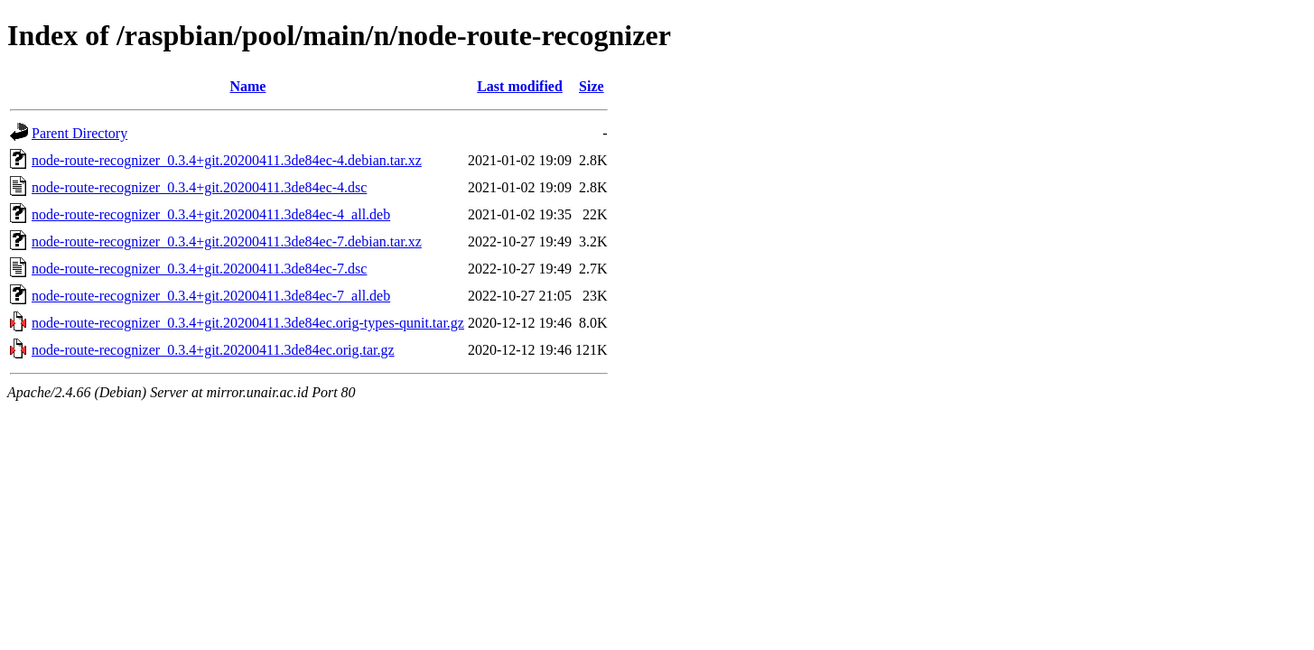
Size (591, 86)
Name (247, 86)
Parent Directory (79, 133)
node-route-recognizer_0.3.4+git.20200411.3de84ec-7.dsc (199, 268)
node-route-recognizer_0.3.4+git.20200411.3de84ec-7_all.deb (211, 295)
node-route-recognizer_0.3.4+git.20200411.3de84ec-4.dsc (199, 187)
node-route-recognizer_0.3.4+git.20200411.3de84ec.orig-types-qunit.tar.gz (248, 322)
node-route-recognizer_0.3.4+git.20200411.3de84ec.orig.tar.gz (213, 350)
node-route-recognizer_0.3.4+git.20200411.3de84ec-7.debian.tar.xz (227, 241)
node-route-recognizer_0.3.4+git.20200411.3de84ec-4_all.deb (211, 214)
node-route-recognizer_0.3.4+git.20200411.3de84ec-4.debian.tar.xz (227, 160)
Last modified (520, 86)
